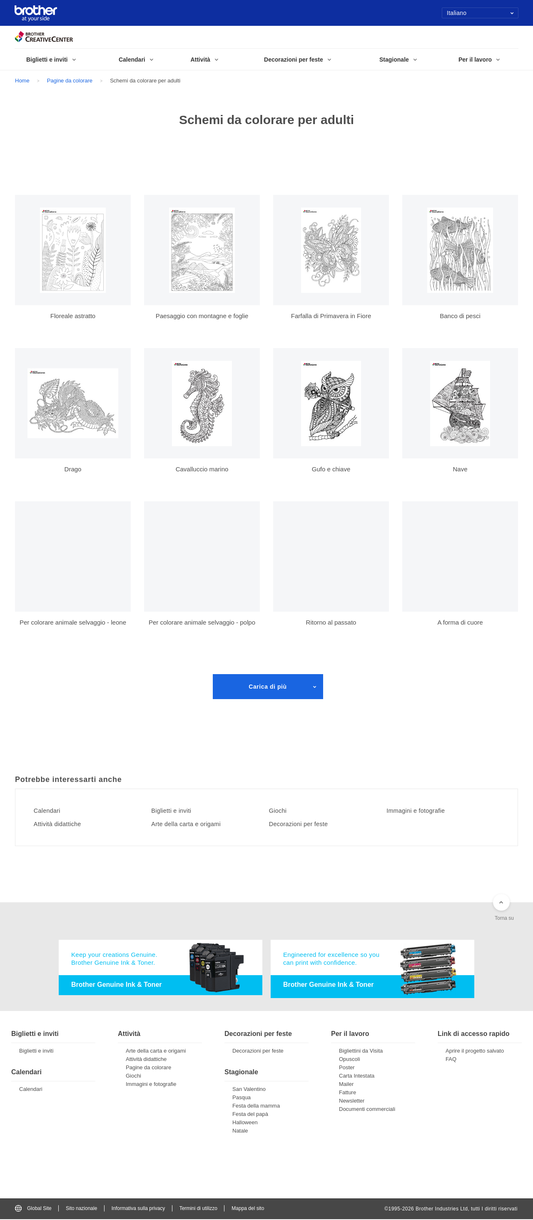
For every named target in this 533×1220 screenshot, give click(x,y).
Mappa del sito (248, 1209)
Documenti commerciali (367, 1110)
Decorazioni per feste (303, 824)
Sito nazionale (81, 1209)
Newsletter (351, 1101)
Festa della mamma (256, 1106)
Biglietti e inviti (175, 810)
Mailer (346, 1085)
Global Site (33, 1209)
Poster (347, 1068)
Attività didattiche (61, 824)
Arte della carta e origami (192, 824)
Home (22, 80)
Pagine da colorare (69, 80)
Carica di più (267, 686)
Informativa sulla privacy (138, 1209)
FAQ (451, 1060)
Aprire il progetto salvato (475, 1051)
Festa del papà (250, 1115)
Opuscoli (349, 1060)
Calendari (50, 810)
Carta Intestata (356, 1076)
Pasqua (241, 1098)
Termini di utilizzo (198, 1209)
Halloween (245, 1123)
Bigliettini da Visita (361, 1051)
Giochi (280, 810)
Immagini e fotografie (421, 810)
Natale (240, 1131)
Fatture (347, 1093)
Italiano (480, 13)
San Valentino (249, 1090)
